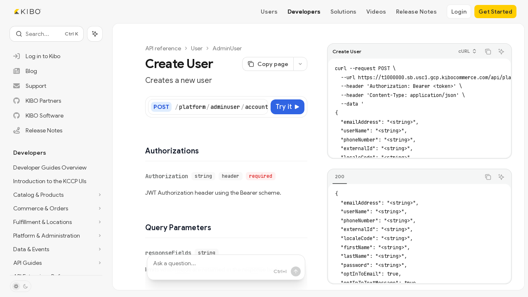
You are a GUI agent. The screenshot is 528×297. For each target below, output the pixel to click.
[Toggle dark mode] (20, 286)
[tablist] (408, 177)
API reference (158, 48)
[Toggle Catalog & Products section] (56, 194)
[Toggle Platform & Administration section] (56, 235)
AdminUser (222, 48)
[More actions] (305, 64)
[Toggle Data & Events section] (56, 249)
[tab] (344, 177)
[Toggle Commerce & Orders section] (56, 208)
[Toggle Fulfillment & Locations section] (56, 222)
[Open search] (46, 33)
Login (459, 11)
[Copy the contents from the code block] (492, 51)
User (192, 48)
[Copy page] (272, 64)
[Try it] (292, 106)
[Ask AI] (505, 51)
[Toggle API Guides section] (56, 262)
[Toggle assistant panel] (94, 33)
